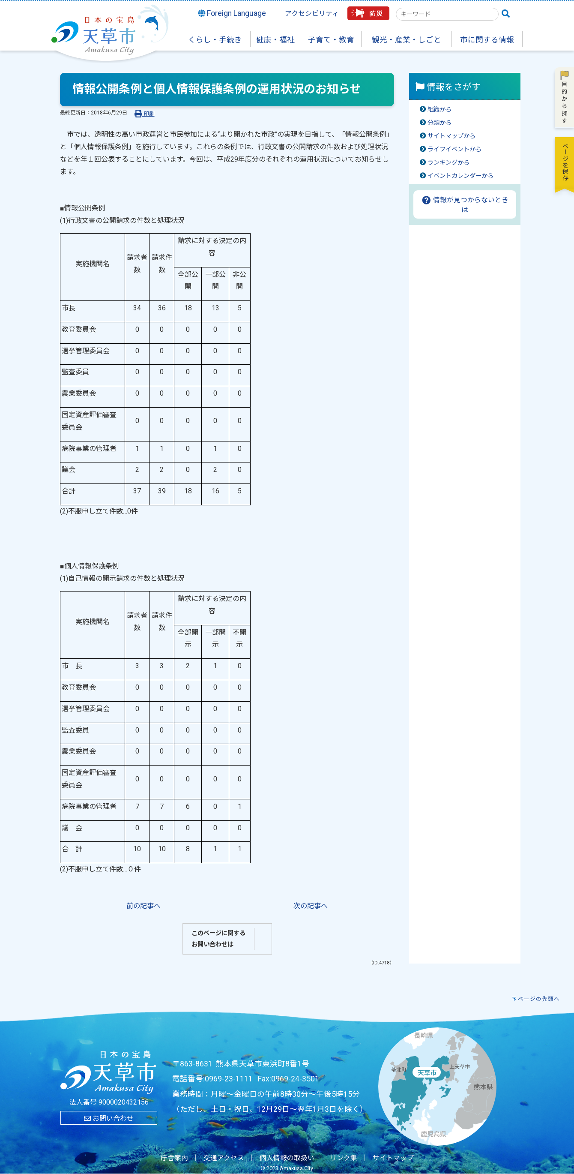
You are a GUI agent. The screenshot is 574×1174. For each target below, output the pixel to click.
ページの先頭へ (539, 999)
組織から (439, 109)
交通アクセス (223, 1158)
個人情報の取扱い (287, 1158)
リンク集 (343, 1158)
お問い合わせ (109, 1118)
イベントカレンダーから (460, 176)
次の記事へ (310, 906)
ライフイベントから (454, 149)
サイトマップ (393, 1158)
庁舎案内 (174, 1158)
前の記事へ (143, 906)
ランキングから (448, 162)
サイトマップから (451, 136)
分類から (439, 122)
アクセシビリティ (312, 13)
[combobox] (447, 14)
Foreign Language (232, 13)
